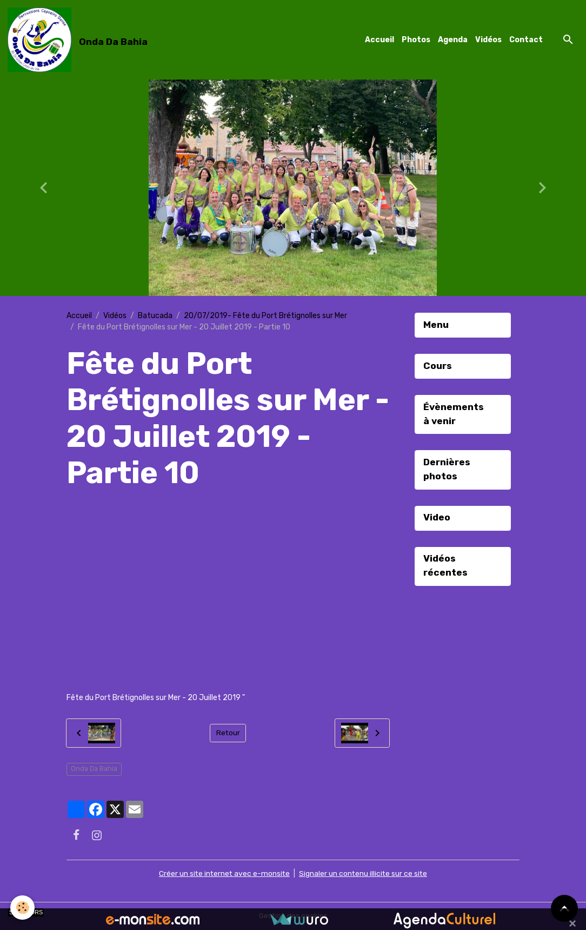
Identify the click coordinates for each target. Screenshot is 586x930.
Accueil (379, 39)
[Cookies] (23, 907)
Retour (228, 733)
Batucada (155, 315)
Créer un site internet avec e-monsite (223, 874)
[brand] (79, 40)
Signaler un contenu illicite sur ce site (364, 874)
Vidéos (488, 39)
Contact (526, 39)
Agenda (453, 39)
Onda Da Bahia (94, 769)
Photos (416, 39)
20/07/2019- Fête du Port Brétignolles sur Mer (265, 315)
